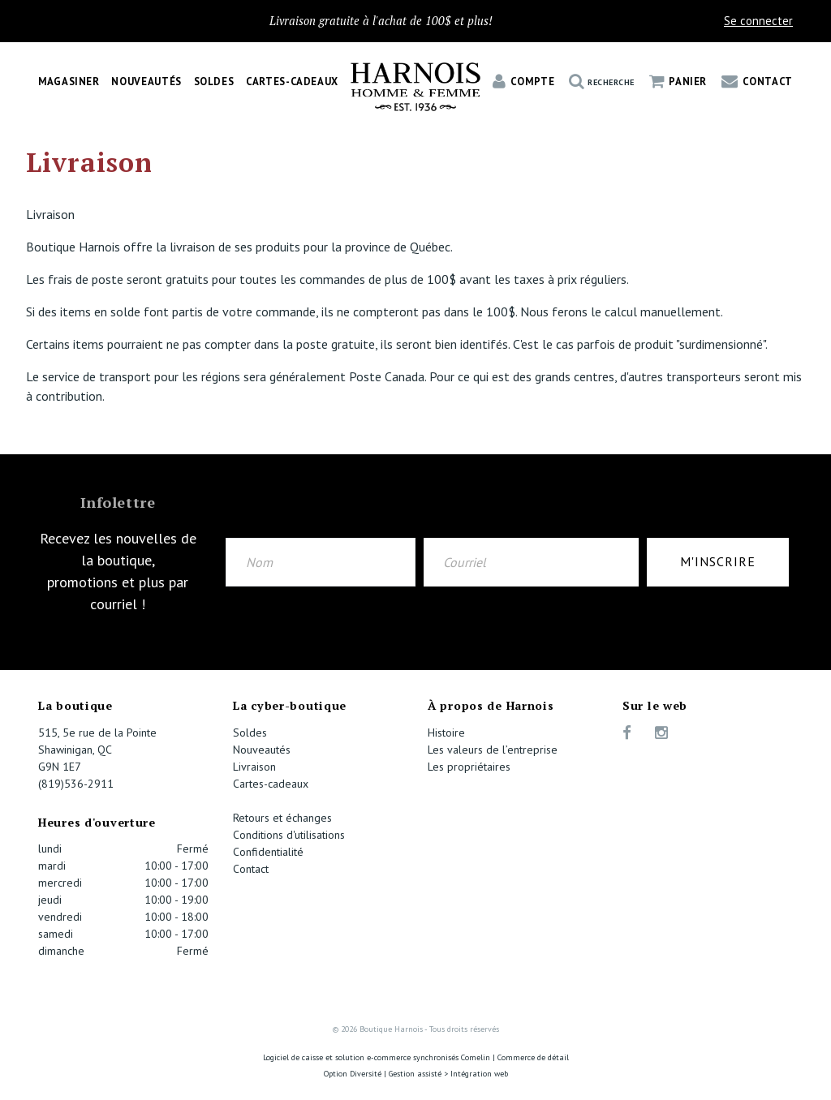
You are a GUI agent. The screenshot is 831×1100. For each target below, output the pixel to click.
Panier (678, 81)
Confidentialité (268, 851)
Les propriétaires (469, 766)
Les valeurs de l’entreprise (493, 749)
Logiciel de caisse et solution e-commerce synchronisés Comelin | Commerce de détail (416, 1057)
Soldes (214, 81)
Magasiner (69, 81)
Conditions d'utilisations (289, 834)
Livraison (254, 766)
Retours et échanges (282, 817)
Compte (523, 81)
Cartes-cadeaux (292, 81)
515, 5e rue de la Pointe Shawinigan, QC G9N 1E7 (97, 749)
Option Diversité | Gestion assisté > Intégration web (416, 1073)
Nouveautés (146, 81)
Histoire (446, 732)
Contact (757, 81)
